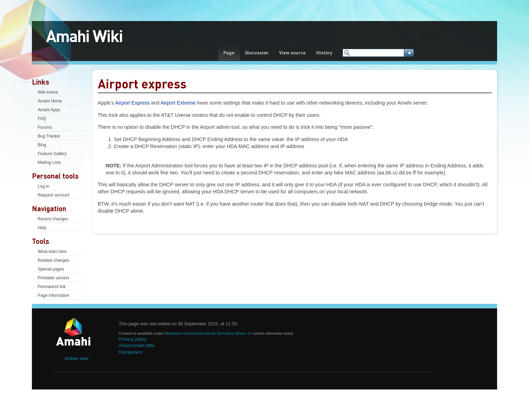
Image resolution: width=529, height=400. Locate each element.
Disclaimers (130, 352)
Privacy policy (133, 339)
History (324, 52)
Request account (53, 195)
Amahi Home (50, 101)
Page (229, 52)
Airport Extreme (178, 103)
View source (292, 52)
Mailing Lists (49, 162)
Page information (54, 295)
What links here (52, 251)
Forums (45, 127)
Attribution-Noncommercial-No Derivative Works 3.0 (209, 333)
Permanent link (52, 286)
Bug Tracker (49, 136)
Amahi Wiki (84, 35)
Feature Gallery (52, 153)
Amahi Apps (49, 109)
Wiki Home (48, 92)
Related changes (53, 260)
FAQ (42, 118)
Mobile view (77, 358)
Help (42, 227)
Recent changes (53, 218)
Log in (43, 186)
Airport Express (132, 103)
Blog (42, 144)
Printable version (53, 277)
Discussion (257, 52)
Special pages (51, 269)
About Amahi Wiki (137, 345)
